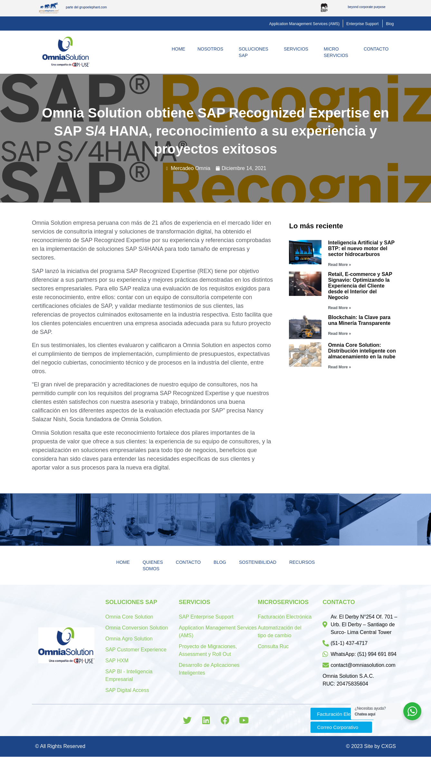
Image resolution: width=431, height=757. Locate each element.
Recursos (302, 562)
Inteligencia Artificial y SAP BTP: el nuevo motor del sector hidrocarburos (361, 248)
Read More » (339, 264)
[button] (304, 24)
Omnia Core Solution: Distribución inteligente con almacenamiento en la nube (362, 350)
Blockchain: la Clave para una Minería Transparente (359, 320)
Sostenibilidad (257, 562)
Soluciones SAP (255, 52)
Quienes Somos (153, 565)
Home (178, 49)
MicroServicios (337, 52)
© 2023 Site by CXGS (371, 746)
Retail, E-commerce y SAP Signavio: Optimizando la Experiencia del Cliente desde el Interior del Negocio (360, 285)
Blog (220, 562)
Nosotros (211, 49)
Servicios (297, 49)
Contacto (378, 49)
